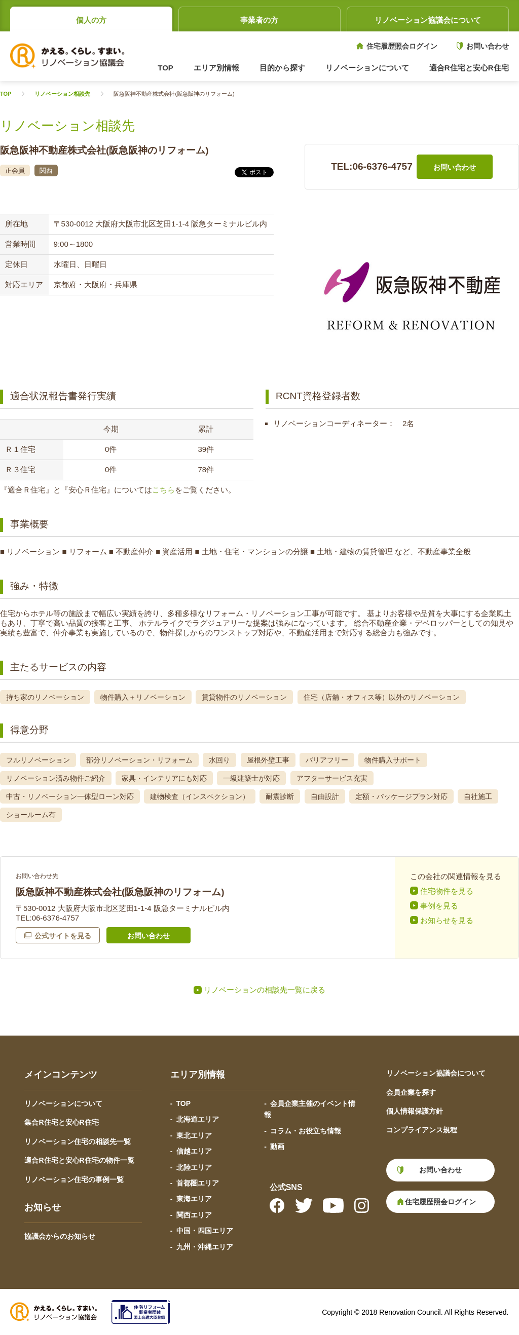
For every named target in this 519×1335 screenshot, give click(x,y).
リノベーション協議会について (428, 20)
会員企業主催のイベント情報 (309, 1109)
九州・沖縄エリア (204, 1247)
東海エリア (194, 1199)
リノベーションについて (63, 1103)
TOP (165, 67)
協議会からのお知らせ (59, 1236)
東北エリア (194, 1135)
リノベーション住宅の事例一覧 (74, 1179)
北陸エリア (194, 1167)
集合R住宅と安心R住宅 (61, 1122)
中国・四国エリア (204, 1231)
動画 (277, 1146)
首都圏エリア (197, 1183)
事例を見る (439, 905)
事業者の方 (259, 20)
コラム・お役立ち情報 (305, 1131)
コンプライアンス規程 (421, 1130)
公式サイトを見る (62, 936)
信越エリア (194, 1151)
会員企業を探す (411, 1092)
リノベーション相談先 (62, 94)
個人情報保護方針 (414, 1111)
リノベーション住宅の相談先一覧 (77, 1141)
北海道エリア (197, 1119)
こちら (163, 489)
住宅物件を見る (446, 891)
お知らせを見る (446, 920)
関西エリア (194, 1215)
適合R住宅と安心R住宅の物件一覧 (79, 1160)
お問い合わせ (487, 46)
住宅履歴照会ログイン (401, 46)
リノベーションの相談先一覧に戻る (264, 989)
